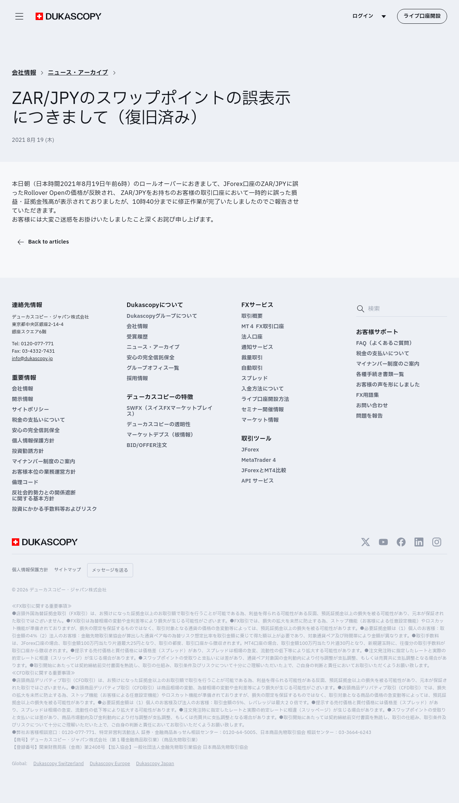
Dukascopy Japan (155, 763)
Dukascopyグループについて (162, 316)
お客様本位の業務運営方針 (44, 472)
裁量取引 (251, 358)
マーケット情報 (260, 420)
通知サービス (257, 347)
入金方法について (262, 389)
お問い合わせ (372, 406)
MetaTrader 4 (258, 460)
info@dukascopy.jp (32, 358)
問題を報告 (369, 416)
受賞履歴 (137, 337)
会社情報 (24, 72)
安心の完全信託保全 (36, 431)
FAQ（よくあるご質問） (385, 343)
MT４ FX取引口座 (262, 327)
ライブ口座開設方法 (265, 399)
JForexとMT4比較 (263, 471)
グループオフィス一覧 (153, 368)
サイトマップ (67, 570)
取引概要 (251, 316)
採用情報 (137, 379)
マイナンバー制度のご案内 (43, 462)
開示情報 (22, 399)
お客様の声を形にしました (388, 385)
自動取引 (251, 368)
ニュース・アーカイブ (78, 72)
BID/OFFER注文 (147, 445)
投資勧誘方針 (28, 451)
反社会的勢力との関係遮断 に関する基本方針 (44, 496)
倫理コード (25, 483)
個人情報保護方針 (33, 441)
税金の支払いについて (38, 420)
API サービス (257, 481)
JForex (250, 450)
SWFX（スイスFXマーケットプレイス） (170, 411)
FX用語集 (367, 395)
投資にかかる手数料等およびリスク (54, 509)
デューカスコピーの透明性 (159, 425)
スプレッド (254, 379)
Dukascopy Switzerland (58, 763)
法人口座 (251, 337)
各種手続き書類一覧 (380, 375)
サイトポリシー (30, 410)
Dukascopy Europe (110, 763)
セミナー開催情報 (262, 410)
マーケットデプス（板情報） (161, 435)
